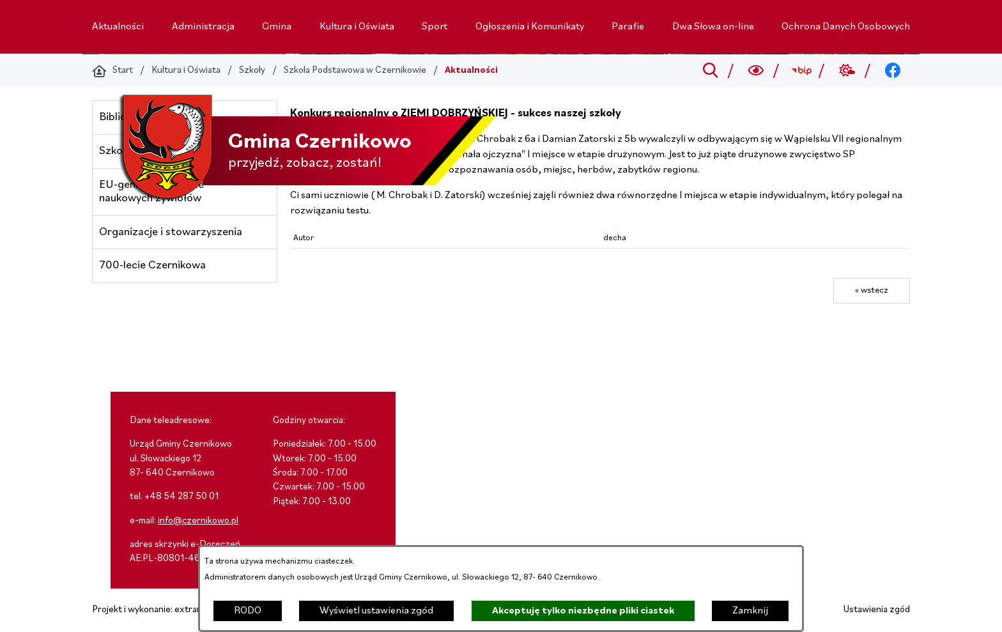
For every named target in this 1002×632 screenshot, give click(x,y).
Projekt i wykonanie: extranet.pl (156, 610)
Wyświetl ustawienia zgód (376, 611)
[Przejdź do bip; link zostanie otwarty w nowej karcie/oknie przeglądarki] (802, 71)
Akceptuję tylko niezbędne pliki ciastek (583, 611)
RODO (247, 611)
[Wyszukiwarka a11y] (756, 71)
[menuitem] (118, 27)
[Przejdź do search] (710, 71)
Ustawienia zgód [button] (877, 610)
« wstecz (871, 290)
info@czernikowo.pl (198, 521)
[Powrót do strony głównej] (112, 71)
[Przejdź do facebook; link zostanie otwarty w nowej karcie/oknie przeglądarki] (893, 71)
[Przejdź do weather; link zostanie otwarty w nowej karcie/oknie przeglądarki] (847, 71)
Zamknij (750, 611)
